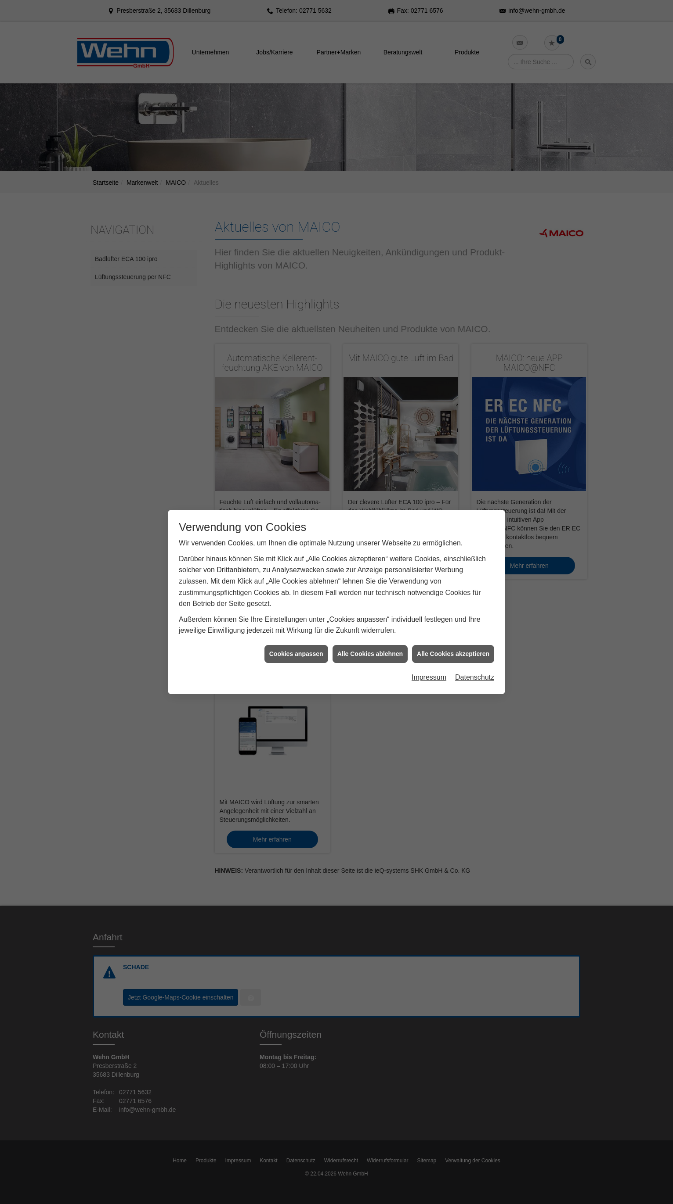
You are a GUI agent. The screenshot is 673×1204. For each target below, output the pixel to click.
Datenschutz (474, 670)
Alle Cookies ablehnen (370, 646)
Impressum (429, 670)
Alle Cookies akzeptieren (453, 646)
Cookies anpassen (296, 646)
